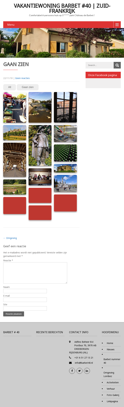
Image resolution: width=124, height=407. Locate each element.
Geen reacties (22, 78)
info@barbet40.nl (84, 366)
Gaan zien (28, 87)
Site (5, 308)
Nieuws (110, 353)
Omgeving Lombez (108, 378)
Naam (6, 290)
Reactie (8, 260)
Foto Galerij (113, 398)
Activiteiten (113, 386)
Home (110, 346)
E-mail (6, 299)
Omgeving (10, 238)
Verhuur (111, 392)
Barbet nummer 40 (111, 365)
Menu (10, 24)
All (9, 87)
